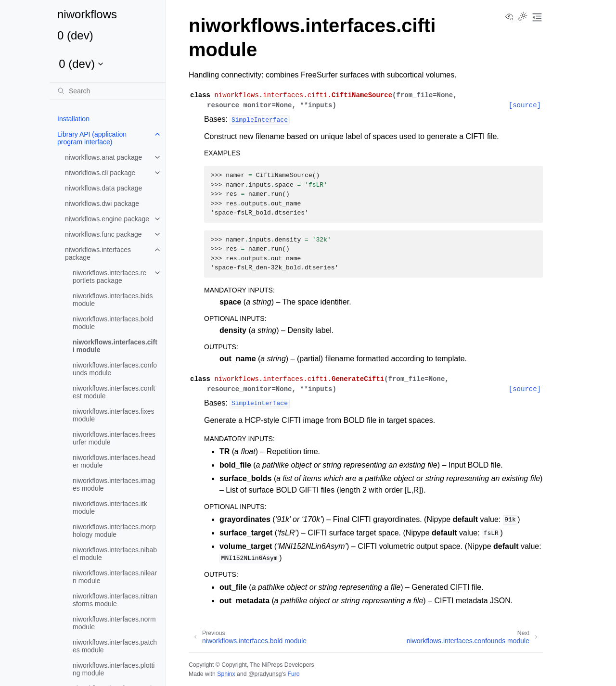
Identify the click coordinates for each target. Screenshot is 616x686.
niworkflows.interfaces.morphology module (114, 530)
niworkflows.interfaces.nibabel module (115, 553)
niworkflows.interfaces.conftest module (114, 392)
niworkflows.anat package (103, 157)
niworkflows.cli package (100, 173)
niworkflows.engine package (107, 219)
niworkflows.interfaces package (98, 253)
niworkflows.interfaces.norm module (114, 623)
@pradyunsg (265, 674)
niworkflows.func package (103, 234)
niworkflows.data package (103, 188)
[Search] (107, 91)
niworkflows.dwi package (102, 203)
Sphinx (226, 674)
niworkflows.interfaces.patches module (115, 646)
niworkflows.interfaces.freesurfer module (114, 438)
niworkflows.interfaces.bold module (113, 322)
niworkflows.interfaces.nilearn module (115, 576)
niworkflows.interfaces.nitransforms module (115, 600)
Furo (293, 674)
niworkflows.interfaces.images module (114, 484)
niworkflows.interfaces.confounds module (115, 369)
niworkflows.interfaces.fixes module (113, 415)
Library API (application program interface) (92, 138)
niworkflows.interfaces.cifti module (115, 346)
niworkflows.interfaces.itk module (110, 507)
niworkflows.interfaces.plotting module (113, 669)
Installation (73, 119)
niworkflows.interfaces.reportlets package (109, 276)
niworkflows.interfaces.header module (114, 461)
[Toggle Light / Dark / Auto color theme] (522, 17)
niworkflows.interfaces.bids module (113, 299)
